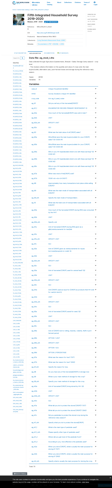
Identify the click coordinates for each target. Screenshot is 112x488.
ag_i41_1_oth (36, 432)
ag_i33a (34, 270)
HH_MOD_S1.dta (17, 144)
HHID (34, 94)
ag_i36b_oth (36, 343)
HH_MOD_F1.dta (17, 89)
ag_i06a (34, 152)
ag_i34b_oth (36, 302)
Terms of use (86, 3)
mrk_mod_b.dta (17, 400)
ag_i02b (34, 118)
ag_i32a (34, 249)
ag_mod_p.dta (17, 238)
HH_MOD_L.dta (17, 119)
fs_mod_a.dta (17, 265)
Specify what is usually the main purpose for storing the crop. (70, 461)
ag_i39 (34, 377)
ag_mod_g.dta (17, 195)
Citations (78, 2)
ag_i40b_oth (36, 396)
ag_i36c (34, 348)
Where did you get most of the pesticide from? (64, 437)
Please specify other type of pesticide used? (64, 432)
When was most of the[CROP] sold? (61, 174)
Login (95, 3)
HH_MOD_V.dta (17, 156)
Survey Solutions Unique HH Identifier (62, 94)
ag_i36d (34, 352)
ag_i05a (34, 137)
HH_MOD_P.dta (17, 134)
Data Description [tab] (35, 53)
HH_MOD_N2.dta (17, 128)
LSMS (32, 9)
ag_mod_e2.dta (17, 183)
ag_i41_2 (34, 437)
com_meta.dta (17, 320)
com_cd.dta (16, 332)
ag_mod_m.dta (17, 220)
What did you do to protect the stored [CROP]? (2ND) (67, 410)
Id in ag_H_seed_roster (56, 98)
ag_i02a (34, 113)
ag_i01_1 (34, 108)
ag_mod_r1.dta (17, 247)
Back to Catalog (20, 473)
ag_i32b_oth (36, 261)
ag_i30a (34, 210)
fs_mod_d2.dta (17, 278)
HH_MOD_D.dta (17, 80)
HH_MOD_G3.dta (17, 98)
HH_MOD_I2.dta (17, 107)
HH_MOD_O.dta (17, 131)
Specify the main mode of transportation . (63, 198)
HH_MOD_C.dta (17, 77)
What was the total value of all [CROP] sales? (64, 132)
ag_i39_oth (35, 381)
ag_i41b (34, 410)
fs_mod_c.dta (17, 271)
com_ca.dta (16, 323)
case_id (34, 89)
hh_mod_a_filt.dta (18, 71)
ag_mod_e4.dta (17, 189)
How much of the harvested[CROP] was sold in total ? (67, 113)
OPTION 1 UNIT (54, 338)
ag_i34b (34, 297)
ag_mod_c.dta (17, 174)
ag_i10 (34, 203)
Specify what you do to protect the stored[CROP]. (66, 422)
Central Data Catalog (23, 9)
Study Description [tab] (20, 53)
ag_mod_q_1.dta (17, 244)
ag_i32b (34, 256)
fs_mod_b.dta (17, 268)
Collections (68, 2)
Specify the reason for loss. (58, 367)
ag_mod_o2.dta (17, 235)
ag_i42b (34, 454)
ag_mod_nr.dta (17, 226)
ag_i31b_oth (36, 239)
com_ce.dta (16, 335)
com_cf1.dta (16, 338)
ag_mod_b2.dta (17, 171)
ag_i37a (34, 357)
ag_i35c (34, 326)
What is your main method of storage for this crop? (66, 377)
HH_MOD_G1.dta (17, 92)
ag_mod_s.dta (17, 253)
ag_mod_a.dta (17, 168)
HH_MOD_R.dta (17, 141)
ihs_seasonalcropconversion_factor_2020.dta (18, 387)
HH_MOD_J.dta (17, 110)
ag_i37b (34, 362)
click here (85, 482)
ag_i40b (34, 391)
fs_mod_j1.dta (17, 314)
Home (14, 9)
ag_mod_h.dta (17, 198)
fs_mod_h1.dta (17, 299)
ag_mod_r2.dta (17, 250)
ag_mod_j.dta (17, 211)
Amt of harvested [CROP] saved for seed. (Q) (64, 311)
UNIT (50, 118)
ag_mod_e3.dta (17, 186)
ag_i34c (34, 307)
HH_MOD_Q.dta (17, 138)
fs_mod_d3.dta (17, 281)
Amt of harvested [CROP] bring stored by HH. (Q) (66, 386)
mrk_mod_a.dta (17, 397)
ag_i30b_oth (36, 222)
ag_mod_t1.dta (17, 256)
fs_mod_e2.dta (17, 287)
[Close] (110, 477)
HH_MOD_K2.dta (17, 116)
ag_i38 (34, 372)
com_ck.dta (16, 357)
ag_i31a (34, 227)
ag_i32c (34, 266)
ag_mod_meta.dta (18, 165)
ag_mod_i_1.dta (17, 204)
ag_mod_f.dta (17, 192)
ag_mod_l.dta (17, 217)
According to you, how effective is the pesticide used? (67, 442)
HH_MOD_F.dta (17, 86)
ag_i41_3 (34, 442)
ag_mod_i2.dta (17, 208)
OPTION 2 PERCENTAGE (57, 352)
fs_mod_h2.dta (17, 302)
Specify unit (52, 222)
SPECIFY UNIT (53, 123)
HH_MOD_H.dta (17, 101)
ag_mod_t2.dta (17, 259)
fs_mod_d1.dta (17, 274)
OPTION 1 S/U (53, 348)
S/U (49, 127)
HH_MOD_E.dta (17, 83)
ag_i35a (34, 311)
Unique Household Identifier (58, 89)
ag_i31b (34, 234)
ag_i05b (34, 144)
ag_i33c (34, 285)
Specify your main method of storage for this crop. (66, 381)
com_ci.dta (16, 351)
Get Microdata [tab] (63, 53)
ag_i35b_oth (36, 321)
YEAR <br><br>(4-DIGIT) (57, 178)
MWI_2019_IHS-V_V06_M (41, 9)
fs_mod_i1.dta (17, 308)
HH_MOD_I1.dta (17, 104)
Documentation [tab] (49, 53)
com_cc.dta (16, 329)
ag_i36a (34, 331)
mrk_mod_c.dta (17, 403)
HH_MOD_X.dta (17, 162)
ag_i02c (34, 127)
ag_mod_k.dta (17, 214)
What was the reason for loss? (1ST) (61, 357)
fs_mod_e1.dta (17, 284)
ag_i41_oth (35, 422)
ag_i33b (34, 275)
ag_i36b (34, 338)
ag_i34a (34, 290)
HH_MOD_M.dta (17, 122)
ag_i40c (34, 401)
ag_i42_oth (35, 461)
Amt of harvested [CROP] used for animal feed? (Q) (66, 270)
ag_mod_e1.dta (17, 180)
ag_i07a (34, 174)
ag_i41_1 (34, 427)
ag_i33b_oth (36, 280)
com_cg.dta (16, 344)
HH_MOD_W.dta (17, 159)
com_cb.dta (16, 326)
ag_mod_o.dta (17, 229)
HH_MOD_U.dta (17, 153)
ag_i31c (34, 244)
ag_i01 (34, 103)
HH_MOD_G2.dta (17, 95)
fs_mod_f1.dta (17, 290)
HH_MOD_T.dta (17, 150)
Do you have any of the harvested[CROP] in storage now (68, 372)
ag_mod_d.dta (17, 177)
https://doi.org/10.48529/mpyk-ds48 (48, 33)
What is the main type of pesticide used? (62, 427)
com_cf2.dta (16, 341)
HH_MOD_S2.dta (17, 147)
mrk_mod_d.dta (17, 406)
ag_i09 (34, 191)
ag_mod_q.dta (17, 241)
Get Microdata (51, 22)
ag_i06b (34, 159)
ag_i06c (34, 166)
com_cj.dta (16, 354)
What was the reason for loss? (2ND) (61, 362)
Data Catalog (49, 3)
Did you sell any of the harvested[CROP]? (63, 103)
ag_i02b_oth (36, 123)
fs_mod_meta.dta (18, 262)
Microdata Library (36, 4)
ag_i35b (34, 316)
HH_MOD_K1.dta (17, 113)
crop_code (35, 98)
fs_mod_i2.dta (17, 311)
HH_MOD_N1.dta (17, 125)
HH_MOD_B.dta (17, 74)
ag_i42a (34, 447)
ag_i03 (34, 132)
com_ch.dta (16, 348)
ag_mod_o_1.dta (17, 232)
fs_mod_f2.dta (17, 293)
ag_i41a (34, 405)
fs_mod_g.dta (17, 296)
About (59, 2)
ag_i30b (34, 217)
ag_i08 (34, 183)
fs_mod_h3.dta (17, 305)
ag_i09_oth (35, 198)
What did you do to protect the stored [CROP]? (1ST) (67, 405)
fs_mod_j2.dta (17, 317)
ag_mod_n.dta (17, 223)
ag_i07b (34, 178)
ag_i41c (34, 415)
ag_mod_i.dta (17, 201)
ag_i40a (34, 386)
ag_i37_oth (35, 367)
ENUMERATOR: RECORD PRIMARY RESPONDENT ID (67, 108)
